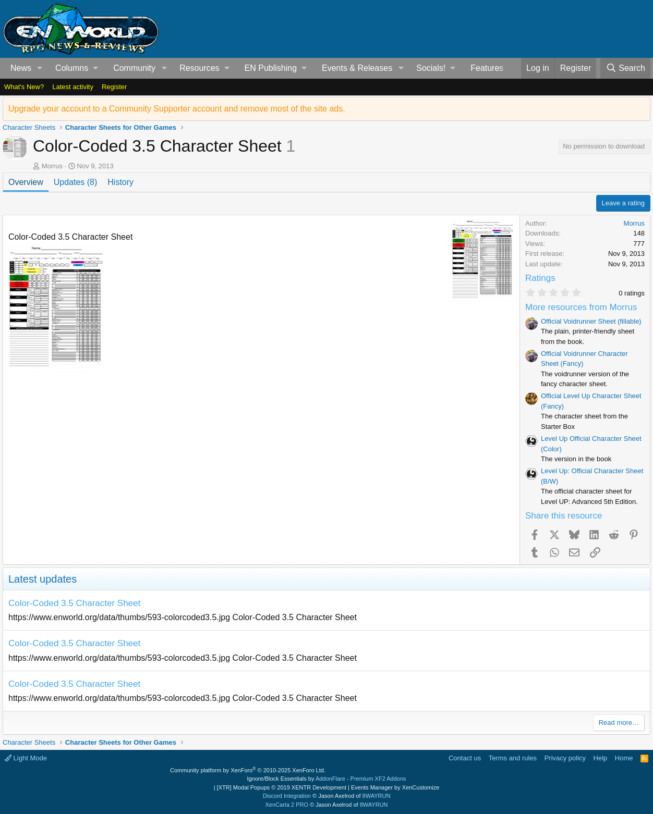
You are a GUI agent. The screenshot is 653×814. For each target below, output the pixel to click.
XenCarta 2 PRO (287, 804)
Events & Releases (357, 68)
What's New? (24, 87)
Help (601, 758)
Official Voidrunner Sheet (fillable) (591, 321)
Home (624, 758)
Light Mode (26, 758)
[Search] (625, 68)
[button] (39, 68)
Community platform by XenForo (247, 770)
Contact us (465, 758)
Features (486, 68)
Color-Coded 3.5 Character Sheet (74, 603)
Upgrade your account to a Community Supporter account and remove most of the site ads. (176, 108)
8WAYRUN (376, 796)
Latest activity (72, 87)
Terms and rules (513, 758)
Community (134, 68)
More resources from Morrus (581, 307)
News (20, 68)
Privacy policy (565, 758)
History (120, 182)
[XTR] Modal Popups (281, 787)
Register (114, 87)
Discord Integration (287, 796)
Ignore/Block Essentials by (326, 778)
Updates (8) (76, 182)
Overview (25, 182)
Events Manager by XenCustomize (395, 787)
